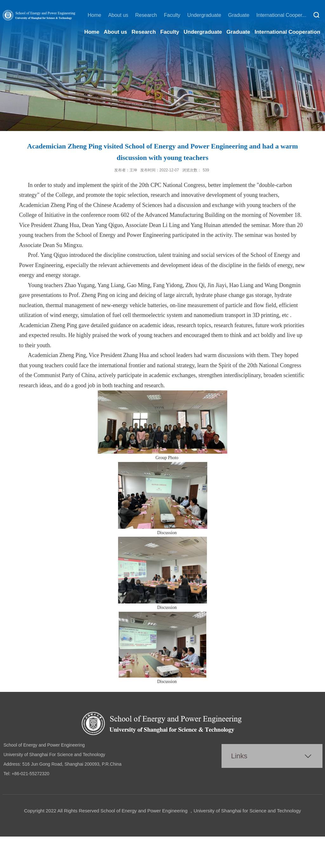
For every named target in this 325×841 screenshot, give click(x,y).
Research (146, 15)
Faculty (172, 15)
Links (239, 756)
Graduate (238, 15)
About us (118, 15)
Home (94, 15)
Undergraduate (204, 15)
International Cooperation (287, 32)
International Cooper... (281, 15)
